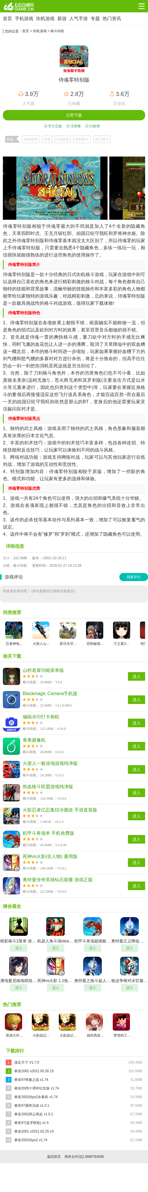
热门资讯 (112, 18)
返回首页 (54, 1157)
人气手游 (78, 18)
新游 (62, 18)
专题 (95, 18)
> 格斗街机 (56, 31)
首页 (7, 18)
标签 (10, 139)
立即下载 (74, 115)
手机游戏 (24, 18)
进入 (137, 676)
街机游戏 (45, 18)
